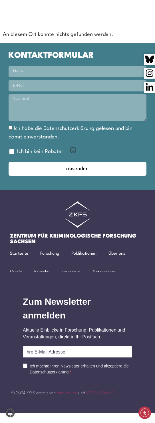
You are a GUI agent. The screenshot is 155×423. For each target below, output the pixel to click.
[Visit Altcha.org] (73, 151)
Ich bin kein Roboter (40, 151)
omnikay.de (67, 393)
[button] (114, 11)
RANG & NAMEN (101, 393)
